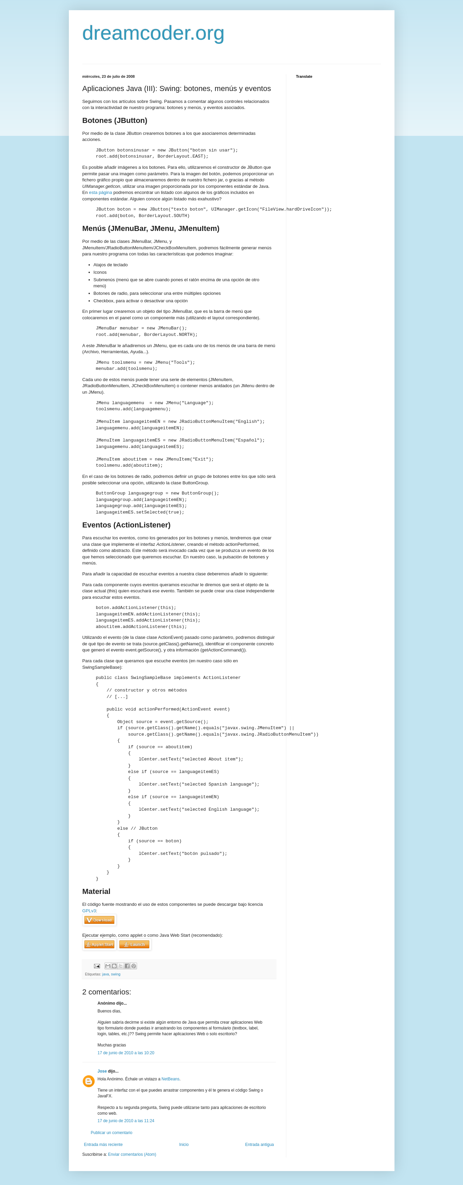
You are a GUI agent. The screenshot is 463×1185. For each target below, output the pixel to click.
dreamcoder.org (153, 32)
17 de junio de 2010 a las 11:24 (126, 1120)
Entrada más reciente (103, 1144)
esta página (100, 192)
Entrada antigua (259, 1144)
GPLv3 (89, 910)
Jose (102, 1071)
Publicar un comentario (112, 1132)
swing (115, 974)
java (105, 974)
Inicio (184, 1144)
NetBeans (170, 1079)
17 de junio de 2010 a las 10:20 (126, 1053)
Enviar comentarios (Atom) (132, 1154)
